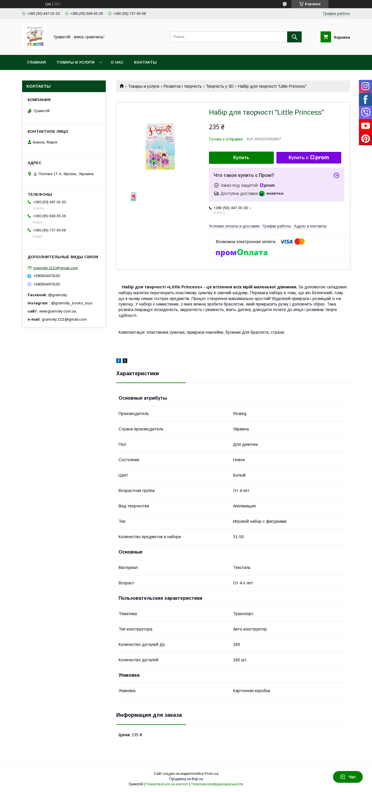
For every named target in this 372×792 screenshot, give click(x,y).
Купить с (309, 157)
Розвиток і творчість (183, 86)
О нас (117, 62)
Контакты (145, 62)
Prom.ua (211, 774)
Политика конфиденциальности (217, 784)
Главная (36, 62)
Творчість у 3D (220, 86)
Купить (241, 157)
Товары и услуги (75, 62)
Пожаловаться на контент (167, 784)
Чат (348, 777)
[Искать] (294, 36)
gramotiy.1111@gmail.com (55, 267)
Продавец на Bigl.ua (186, 779)
